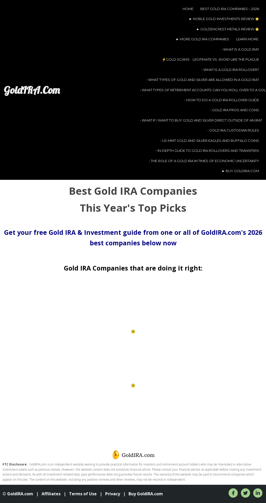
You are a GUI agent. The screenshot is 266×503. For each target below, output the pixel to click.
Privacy (112, 494)
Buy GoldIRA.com (146, 494)
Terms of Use (83, 494)
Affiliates (51, 494)
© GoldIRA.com (18, 494)
